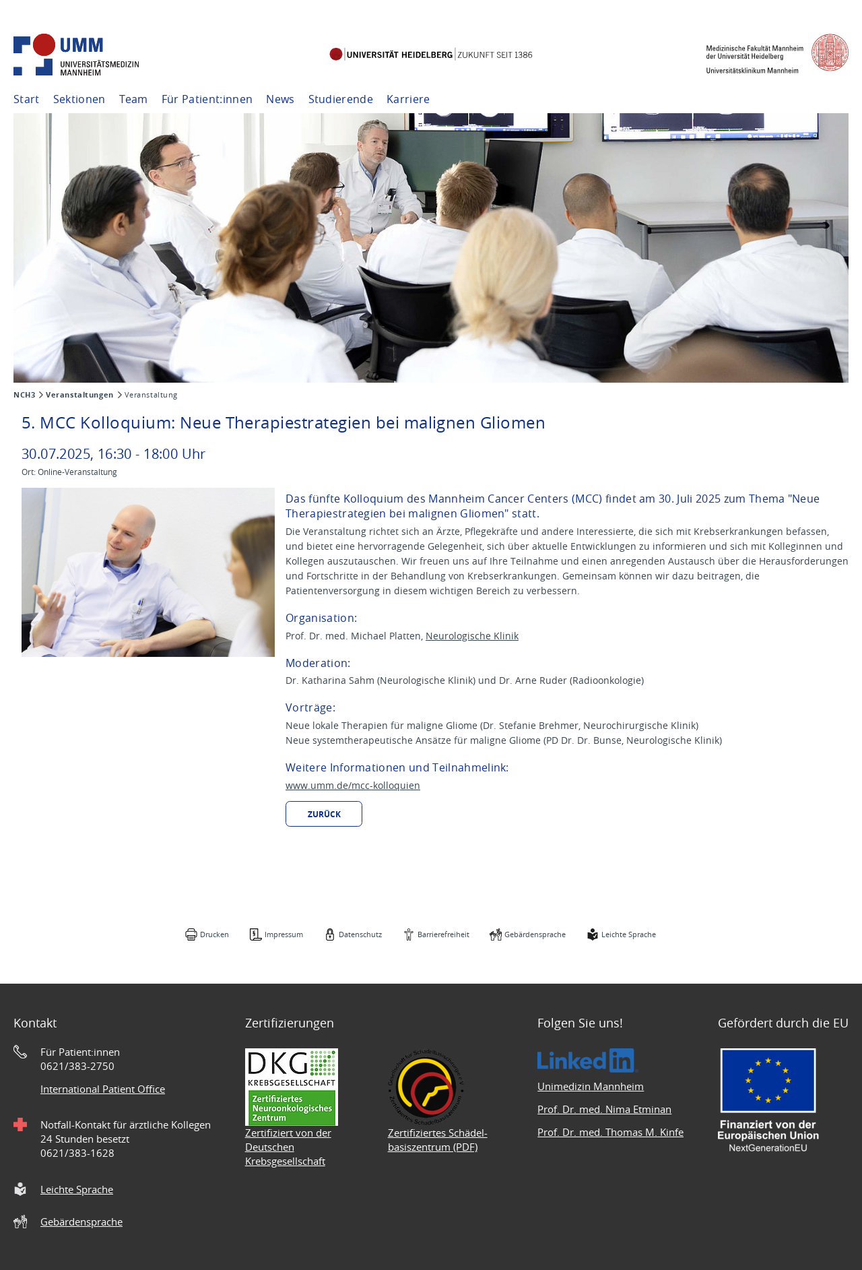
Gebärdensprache (535, 934)
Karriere (408, 99)
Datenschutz (360, 934)
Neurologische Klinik (472, 635)
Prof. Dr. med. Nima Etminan (604, 1109)
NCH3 (24, 394)
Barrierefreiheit (443, 934)
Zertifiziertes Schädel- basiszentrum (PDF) (438, 1139)
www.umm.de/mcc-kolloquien (353, 785)
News (280, 99)
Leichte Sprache (628, 934)
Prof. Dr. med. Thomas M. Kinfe (610, 1132)
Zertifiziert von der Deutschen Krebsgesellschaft (288, 1147)
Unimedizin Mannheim (590, 1086)
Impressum (284, 934)
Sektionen (79, 99)
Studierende (341, 99)
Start (26, 99)
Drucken (214, 934)
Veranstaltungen (79, 394)
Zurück (324, 814)
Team (133, 99)
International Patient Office (102, 1089)
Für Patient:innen (207, 99)
